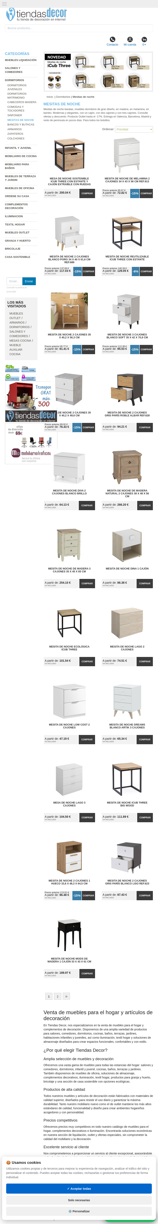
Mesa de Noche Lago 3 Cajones (69, 804)
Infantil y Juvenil (18, 147)
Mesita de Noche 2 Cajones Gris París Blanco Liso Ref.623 (127, 882)
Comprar (87, 193)
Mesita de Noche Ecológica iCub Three (69, 648)
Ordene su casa (17, 196)
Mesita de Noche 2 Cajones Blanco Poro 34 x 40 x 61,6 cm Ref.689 (69, 259)
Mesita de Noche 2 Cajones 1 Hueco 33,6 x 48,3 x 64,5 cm (69, 882)
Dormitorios (14, 80)
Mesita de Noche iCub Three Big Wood (127, 804)
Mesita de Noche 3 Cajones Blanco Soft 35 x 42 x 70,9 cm (127, 336)
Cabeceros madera (21, 102)
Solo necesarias (79, 1200)
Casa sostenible (17, 256)
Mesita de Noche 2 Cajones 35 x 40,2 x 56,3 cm (69, 336)
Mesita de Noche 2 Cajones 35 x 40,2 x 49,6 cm (69, 414)
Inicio (50, 96)
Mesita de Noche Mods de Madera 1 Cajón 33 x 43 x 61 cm (69, 960)
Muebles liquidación (20, 60)
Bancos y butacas (20, 124)
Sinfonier (14, 115)
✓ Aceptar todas (79, 1188)
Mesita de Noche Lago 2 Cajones (127, 648)
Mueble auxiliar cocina (15, 350)
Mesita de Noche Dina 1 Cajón (127, 568)
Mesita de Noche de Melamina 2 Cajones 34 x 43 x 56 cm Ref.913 (127, 180)
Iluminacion (14, 216)
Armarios (14, 129)
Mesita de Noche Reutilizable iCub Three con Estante (127, 258)
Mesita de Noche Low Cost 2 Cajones (69, 726)
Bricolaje (12, 248)
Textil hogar (15, 224)
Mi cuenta (130, 41)
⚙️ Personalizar (79, 1211)
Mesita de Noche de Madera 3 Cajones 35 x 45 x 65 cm (69, 570)
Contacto (112, 41)
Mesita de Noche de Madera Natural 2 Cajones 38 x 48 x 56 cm (127, 493)
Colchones (15, 138)
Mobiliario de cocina (21, 156)
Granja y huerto (18, 240)
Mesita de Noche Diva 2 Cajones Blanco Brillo (69, 492)
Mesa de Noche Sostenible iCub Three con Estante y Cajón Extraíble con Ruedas (69, 181)
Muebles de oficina (19, 188)
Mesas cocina (20, 340)
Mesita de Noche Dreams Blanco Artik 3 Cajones (127, 726)
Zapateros (15, 133)
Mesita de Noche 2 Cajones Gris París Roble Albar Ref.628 (127, 414)
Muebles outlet (17, 232)
